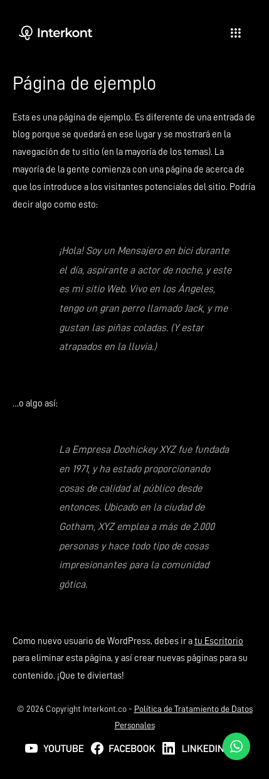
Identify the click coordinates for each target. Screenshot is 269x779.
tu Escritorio (218, 641)
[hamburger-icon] (236, 33)
